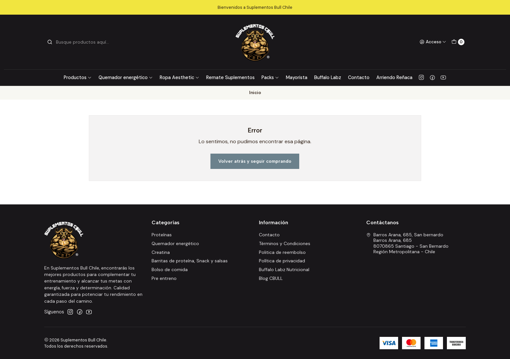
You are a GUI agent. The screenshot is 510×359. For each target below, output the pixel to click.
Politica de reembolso (282, 252)
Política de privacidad (282, 261)
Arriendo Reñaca (394, 77)
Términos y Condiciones (284, 243)
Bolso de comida (170, 269)
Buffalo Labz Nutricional (284, 269)
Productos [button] (78, 77)
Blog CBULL (271, 278)
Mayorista (296, 77)
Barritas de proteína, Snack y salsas (190, 261)
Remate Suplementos (230, 77)
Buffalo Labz (327, 77)
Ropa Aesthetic (179, 77)
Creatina (161, 252)
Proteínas (162, 235)
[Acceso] (433, 42)
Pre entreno (164, 278)
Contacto (358, 77)
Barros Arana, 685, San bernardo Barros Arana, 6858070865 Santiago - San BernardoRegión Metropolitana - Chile (407, 243)
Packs (270, 77)
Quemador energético (126, 77)
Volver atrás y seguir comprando (254, 161)
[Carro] (458, 42)
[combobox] (80, 41)
